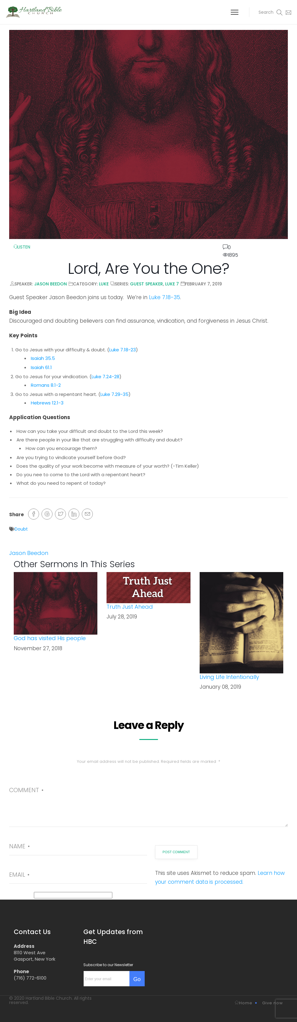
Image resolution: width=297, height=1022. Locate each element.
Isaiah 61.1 (41, 367)
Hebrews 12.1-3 (47, 403)
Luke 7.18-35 (164, 297)
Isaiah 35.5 (43, 358)
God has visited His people (50, 638)
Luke (104, 284)
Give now (272, 1003)
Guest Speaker (146, 284)
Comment (26, 790)
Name (19, 846)
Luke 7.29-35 (114, 394)
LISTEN (22, 247)
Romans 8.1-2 (46, 385)
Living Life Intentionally (229, 677)
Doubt (21, 529)
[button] (266, 12)
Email (19, 875)
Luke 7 (172, 284)
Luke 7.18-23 (122, 349)
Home (243, 1003)
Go (137, 979)
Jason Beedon (50, 284)
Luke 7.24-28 (105, 376)
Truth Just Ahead (130, 607)
